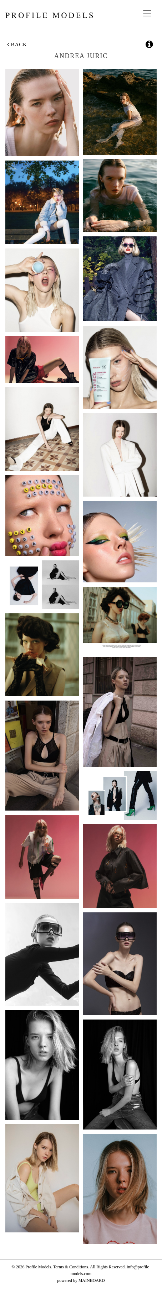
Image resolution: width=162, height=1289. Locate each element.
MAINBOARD (92, 1280)
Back (17, 44)
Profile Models (49, 15)
